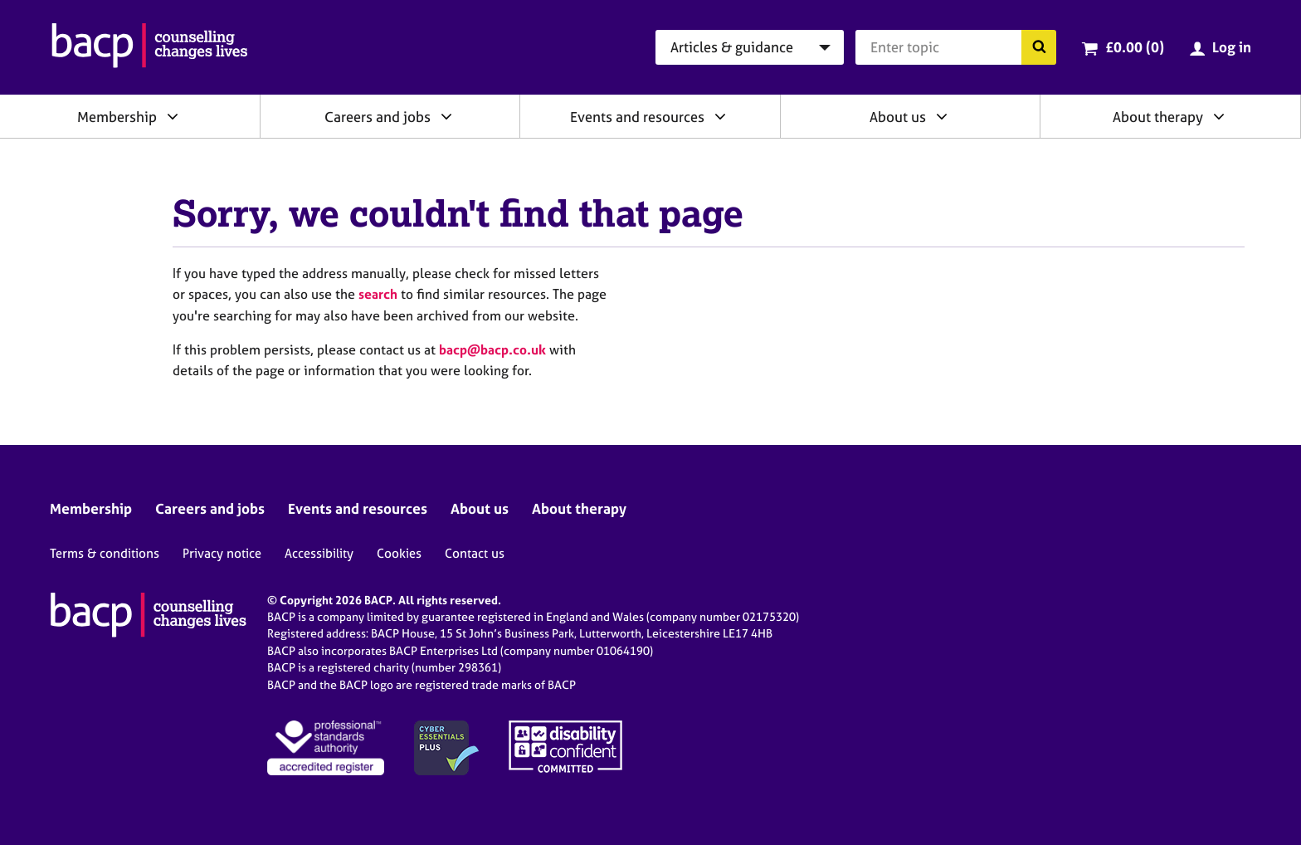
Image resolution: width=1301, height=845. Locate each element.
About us (898, 116)
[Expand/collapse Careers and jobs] (446, 116)
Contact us (474, 553)
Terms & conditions (104, 553)
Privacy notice (222, 553)
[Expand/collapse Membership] (172, 116)
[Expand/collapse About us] (942, 116)
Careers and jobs (377, 116)
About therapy (1158, 116)
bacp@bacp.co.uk (492, 349)
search (377, 294)
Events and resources (637, 116)
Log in (1231, 47)
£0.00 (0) (1134, 47)
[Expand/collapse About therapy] (1219, 116)
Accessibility (319, 553)
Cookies (399, 553)
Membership (117, 116)
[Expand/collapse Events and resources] (720, 116)
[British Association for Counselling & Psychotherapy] (150, 47)
